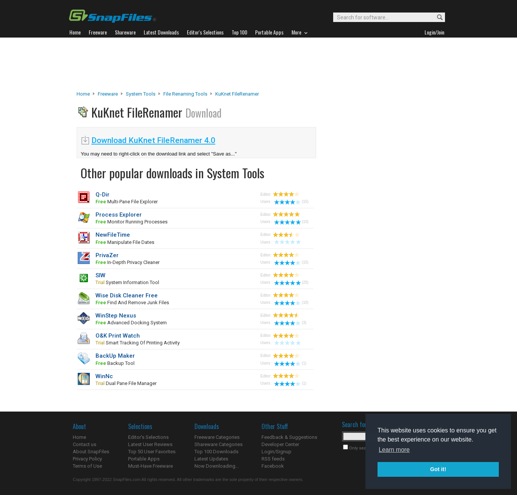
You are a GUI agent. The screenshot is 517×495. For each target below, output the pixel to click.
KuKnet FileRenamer (237, 94)
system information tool (127, 282)
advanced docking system (131, 322)
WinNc (104, 376)
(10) (291, 222)
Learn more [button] (394, 449)
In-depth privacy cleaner (128, 262)
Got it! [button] (438, 469)
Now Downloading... (216, 466)
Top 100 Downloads (216, 451)
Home (83, 94)
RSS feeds (273, 459)
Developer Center (280, 444)
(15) (291, 202)
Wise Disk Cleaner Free (127, 295)
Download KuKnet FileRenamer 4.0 (153, 140)
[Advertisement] (258, 64)
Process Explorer (119, 214)
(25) (291, 282)
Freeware (108, 94)
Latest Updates (211, 459)
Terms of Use (87, 466)
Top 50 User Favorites (151, 451)
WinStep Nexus (116, 315)
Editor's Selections (148, 437)
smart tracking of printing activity (138, 343)
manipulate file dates (125, 242)
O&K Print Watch (118, 335)
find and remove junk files (132, 302)
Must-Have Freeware (150, 466)
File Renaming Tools (185, 94)
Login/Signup (276, 451)
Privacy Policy (87, 459)
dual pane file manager (126, 383)
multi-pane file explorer (127, 201)
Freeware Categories (217, 437)
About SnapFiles (91, 451)
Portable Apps (144, 459)
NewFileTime (113, 234)
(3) (290, 323)
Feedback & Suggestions (289, 437)
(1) (290, 363)
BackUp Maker (115, 355)
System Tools (140, 94)
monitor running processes (132, 222)
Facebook (273, 466)
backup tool (115, 363)
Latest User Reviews (150, 444)
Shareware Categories (218, 444)
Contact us (84, 444)
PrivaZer (107, 255)
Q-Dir (103, 194)
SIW (100, 275)
